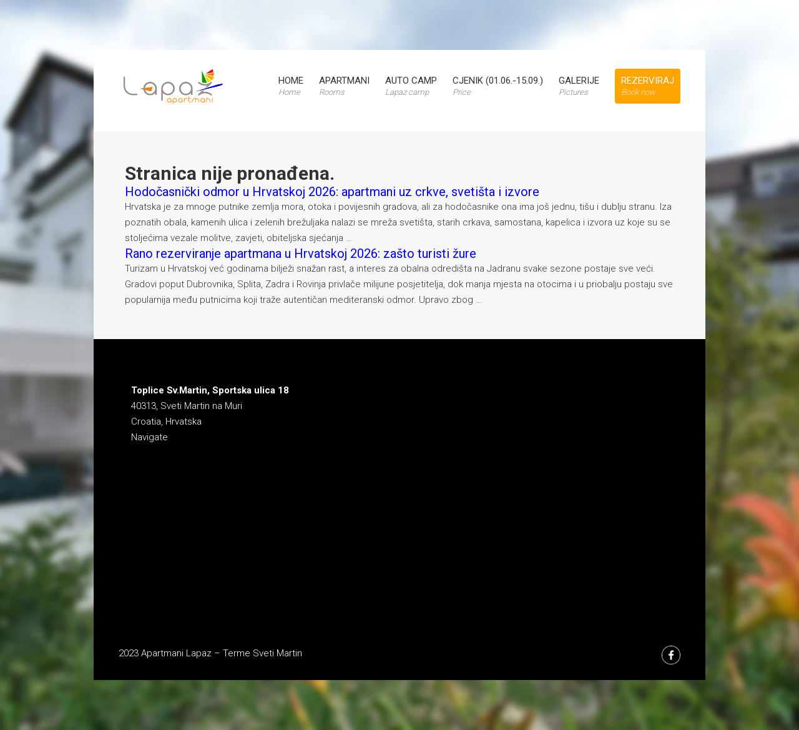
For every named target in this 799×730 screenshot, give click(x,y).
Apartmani (344, 86)
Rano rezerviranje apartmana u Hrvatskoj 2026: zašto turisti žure (300, 253)
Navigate (149, 437)
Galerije (579, 86)
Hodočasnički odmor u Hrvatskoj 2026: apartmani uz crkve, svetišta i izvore (332, 191)
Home (290, 86)
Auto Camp (411, 86)
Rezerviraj (647, 86)
